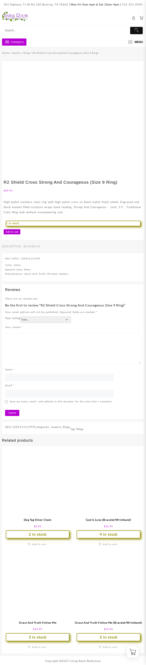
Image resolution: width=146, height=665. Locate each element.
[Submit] (136, 30)
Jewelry (16, 52)
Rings (26, 52)
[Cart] (141, 18)
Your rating (12, 318)
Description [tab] (11, 246)
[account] (134, 18)
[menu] (135, 42)
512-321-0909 (132, 4)
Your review (14, 327)
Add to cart (12, 231)
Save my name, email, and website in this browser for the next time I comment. (61, 401)
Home (5, 52)
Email (9, 385)
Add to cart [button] (39, 544)
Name (9, 369)
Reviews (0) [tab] (31, 246)
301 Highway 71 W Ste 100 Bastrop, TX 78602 (36, 4)
